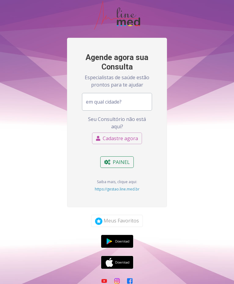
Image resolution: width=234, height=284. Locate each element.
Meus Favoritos (117, 221)
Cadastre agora (117, 138)
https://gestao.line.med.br (117, 189)
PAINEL (117, 162)
